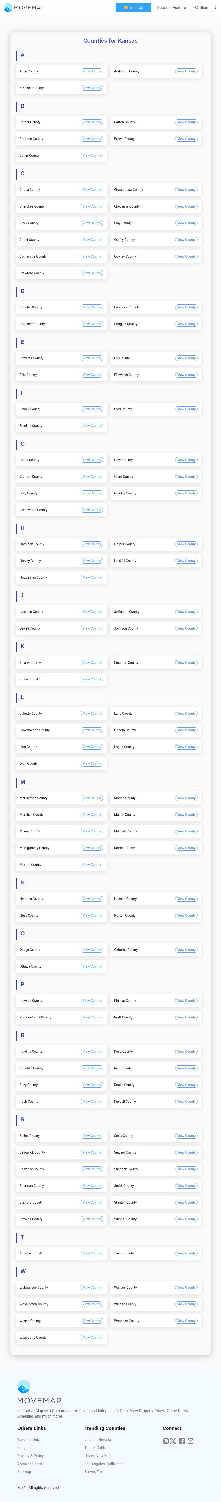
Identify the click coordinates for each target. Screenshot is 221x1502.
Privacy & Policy (30, 1456)
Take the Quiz (28, 1439)
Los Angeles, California (103, 1464)
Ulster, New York (98, 1456)
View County (92, 71)
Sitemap (24, 1472)
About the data (29, 1464)
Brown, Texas (95, 1472)
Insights (24, 1448)
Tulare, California (98, 1448)
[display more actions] (215, 7)
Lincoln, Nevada (97, 1439)
